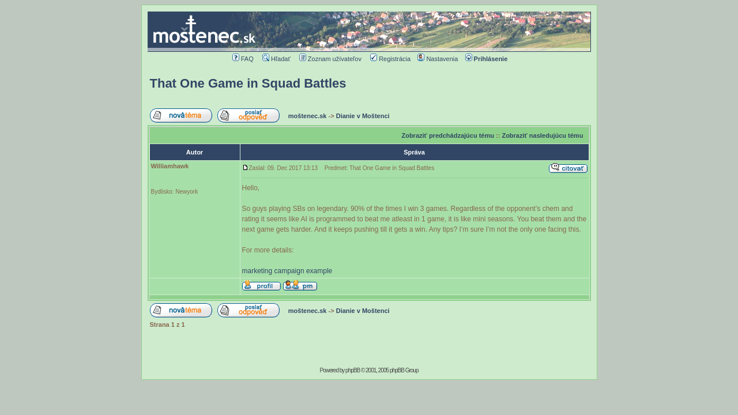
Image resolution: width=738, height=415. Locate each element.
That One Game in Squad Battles (248, 83)
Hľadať (276, 58)
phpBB (352, 370)
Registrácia (390, 58)
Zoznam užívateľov (330, 58)
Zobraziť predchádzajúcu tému (447, 135)
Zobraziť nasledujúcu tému (542, 135)
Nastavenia (437, 58)
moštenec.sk (307, 115)
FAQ (243, 58)
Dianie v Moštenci (363, 115)
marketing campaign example (287, 271)
